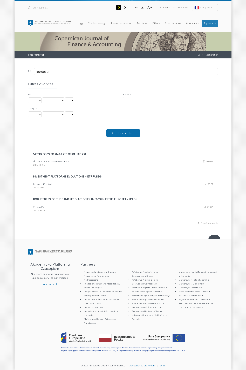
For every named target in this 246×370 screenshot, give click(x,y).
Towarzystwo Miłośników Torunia (147, 307)
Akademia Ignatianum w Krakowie (100, 272)
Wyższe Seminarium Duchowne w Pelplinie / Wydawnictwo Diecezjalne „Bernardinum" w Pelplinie (196, 303)
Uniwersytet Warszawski (190, 287)
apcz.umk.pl (50, 284)
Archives (142, 23)
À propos (210, 23)
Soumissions (173, 23)
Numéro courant (121, 23)
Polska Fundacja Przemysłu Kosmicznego (151, 295)
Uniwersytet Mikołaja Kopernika (194, 280)
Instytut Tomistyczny (94, 307)
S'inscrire (165, 7)
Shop (163, 365)
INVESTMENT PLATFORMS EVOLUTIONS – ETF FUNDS (67, 176)
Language (205, 7)
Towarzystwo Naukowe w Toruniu (147, 311)
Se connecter (180, 7)
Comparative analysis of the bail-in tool (59, 153)
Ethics (156, 23)
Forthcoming (96, 23)
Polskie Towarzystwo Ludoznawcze (148, 303)
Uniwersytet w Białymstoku (191, 283)
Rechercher (126, 133)
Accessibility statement (142, 365)
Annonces (192, 23)
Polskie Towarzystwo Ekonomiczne (147, 299)
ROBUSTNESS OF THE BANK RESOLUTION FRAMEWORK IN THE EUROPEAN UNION (85, 199)
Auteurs (127, 94)
